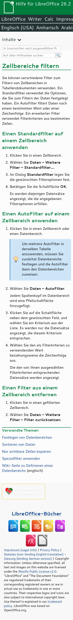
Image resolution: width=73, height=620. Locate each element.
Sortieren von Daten (18, 444)
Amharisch (47, 27)
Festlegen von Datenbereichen (27, 437)
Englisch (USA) (17, 27)
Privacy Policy (49, 550)
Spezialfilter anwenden (21, 458)
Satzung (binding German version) (28, 558)
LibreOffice (13, 19)
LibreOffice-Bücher (36, 513)
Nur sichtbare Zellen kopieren (26, 451)
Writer (35, 19)
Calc (49, 19)
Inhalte (9, 39)
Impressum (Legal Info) (20, 550)
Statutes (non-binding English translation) (33, 554)
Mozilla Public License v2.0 (37, 571)
